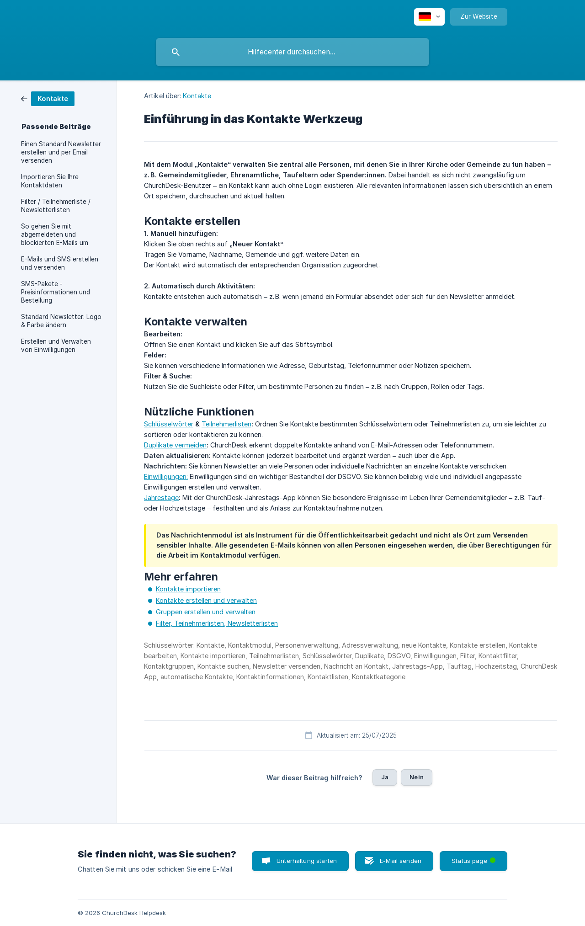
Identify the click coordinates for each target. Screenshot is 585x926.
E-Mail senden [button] (400, 860)
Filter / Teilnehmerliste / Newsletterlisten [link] (55, 205)
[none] (429, 17)
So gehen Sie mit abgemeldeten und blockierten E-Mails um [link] (54, 234)
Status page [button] (474, 857)
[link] (47, 98)
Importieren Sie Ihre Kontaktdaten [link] (50, 181)
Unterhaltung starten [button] (307, 860)
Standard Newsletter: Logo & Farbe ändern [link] (61, 321)
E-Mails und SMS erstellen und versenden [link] (59, 263)
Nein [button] (417, 777)
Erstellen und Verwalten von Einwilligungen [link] (56, 345)
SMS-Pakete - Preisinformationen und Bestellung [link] (55, 292)
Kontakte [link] (197, 96)
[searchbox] (292, 52)
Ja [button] (384, 777)
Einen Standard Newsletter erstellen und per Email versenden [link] (61, 152)
